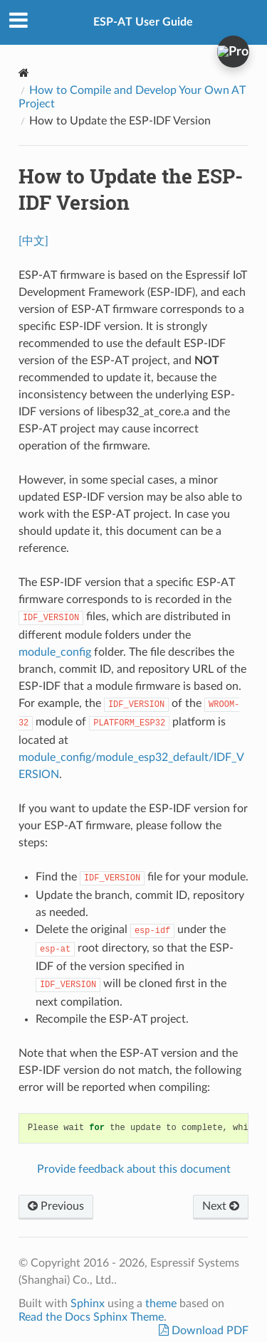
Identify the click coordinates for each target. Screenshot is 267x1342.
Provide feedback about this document (134, 1169)
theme (161, 1303)
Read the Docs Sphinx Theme (91, 1317)
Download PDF (208, 1330)
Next (220, 1206)
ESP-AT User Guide (143, 22)
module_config (55, 652)
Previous (56, 1206)
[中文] (33, 241)
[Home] (24, 73)
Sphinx (87, 1303)
